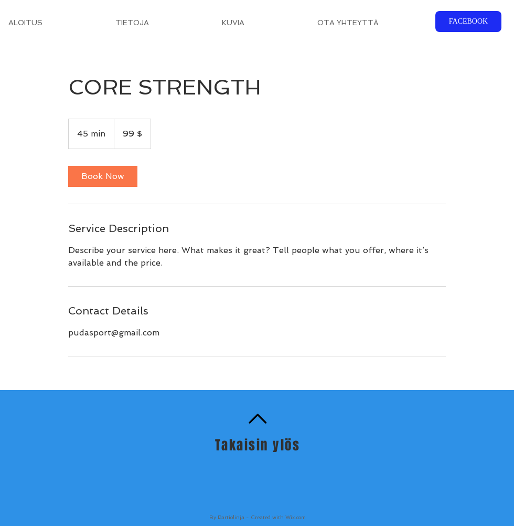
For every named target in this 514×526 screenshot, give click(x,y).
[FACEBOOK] (468, 21)
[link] (102, 176)
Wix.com (295, 517)
